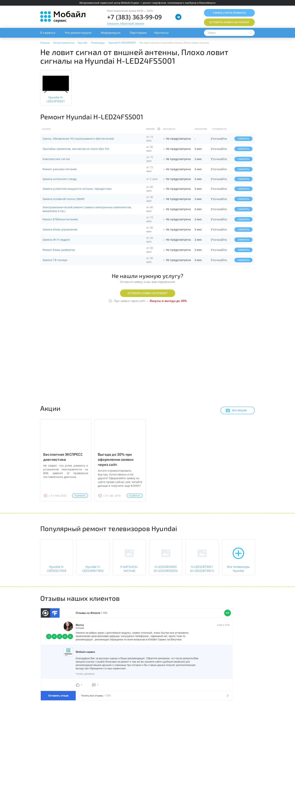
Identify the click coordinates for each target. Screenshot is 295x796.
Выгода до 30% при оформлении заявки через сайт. (115, 459)
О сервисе (47, 32)
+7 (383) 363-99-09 (134, 17)
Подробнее (80, 495)
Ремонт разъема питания (60, 169)
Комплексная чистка (56, 159)
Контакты (161, 32)
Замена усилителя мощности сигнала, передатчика (77, 189)
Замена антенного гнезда (60, 179)
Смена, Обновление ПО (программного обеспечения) (78, 138)
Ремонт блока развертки (59, 250)
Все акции (236, 410)
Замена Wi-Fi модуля (56, 239)
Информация (110, 32)
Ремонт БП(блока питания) (60, 219)
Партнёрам (138, 32)
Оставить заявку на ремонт (148, 293)
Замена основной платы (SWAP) (64, 199)
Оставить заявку (229, 22)
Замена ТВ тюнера (55, 260)
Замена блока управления (60, 229)
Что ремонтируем (78, 32)
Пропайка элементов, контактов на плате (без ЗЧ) (76, 149)
